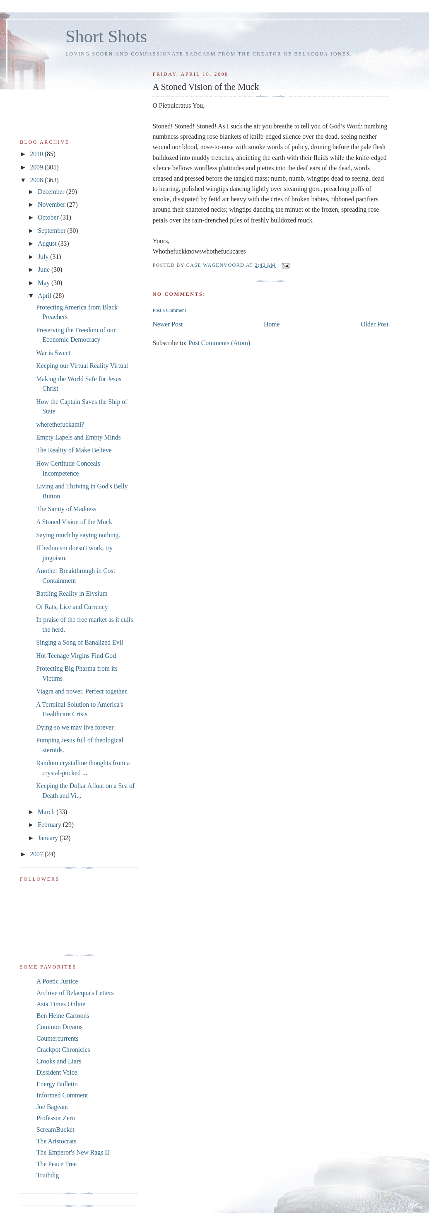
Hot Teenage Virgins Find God (76, 655)
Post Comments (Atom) (219, 342)
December (52, 191)
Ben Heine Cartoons (62, 1015)
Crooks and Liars (58, 1061)
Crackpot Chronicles (63, 1049)
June (44, 269)
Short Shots (106, 36)
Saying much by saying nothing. (78, 535)
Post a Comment (169, 310)
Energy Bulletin (57, 1083)
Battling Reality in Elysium (71, 593)
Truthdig (47, 1175)
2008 (37, 180)
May (44, 282)
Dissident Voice (56, 1072)
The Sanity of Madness (66, 508)
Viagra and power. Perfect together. (82, 691)
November (52, 204)
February (50, 824)
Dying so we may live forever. (75, 727)
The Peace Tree (56, 1163)
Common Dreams (59, 1026)
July (44, 256)
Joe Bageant (52, 1106)
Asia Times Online (60, 1004)
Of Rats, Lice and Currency (72, 606)
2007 (37, 854)
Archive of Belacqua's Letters (75, 992)
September (52, 230)
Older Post (374, 324)
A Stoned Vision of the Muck (74, 521)
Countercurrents (57, 1038)
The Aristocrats (56, 1141)
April (45, 295)
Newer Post (167, 324)
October (49, 217)
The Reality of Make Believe (73, 450)
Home (272, 324)
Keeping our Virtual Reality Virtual (82, 365)
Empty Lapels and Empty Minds (78, 437)
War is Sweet (53, 352)
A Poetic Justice (57, 981)
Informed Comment (62, 1095)
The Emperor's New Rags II (72, 1152)
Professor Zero (55, 1117)
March (47, 811)
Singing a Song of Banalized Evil (79, 642)
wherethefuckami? (60, 424)
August (48, 243)
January (49, 837)
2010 (37, 153)
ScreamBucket (55, 1129)
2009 (37, 167)
